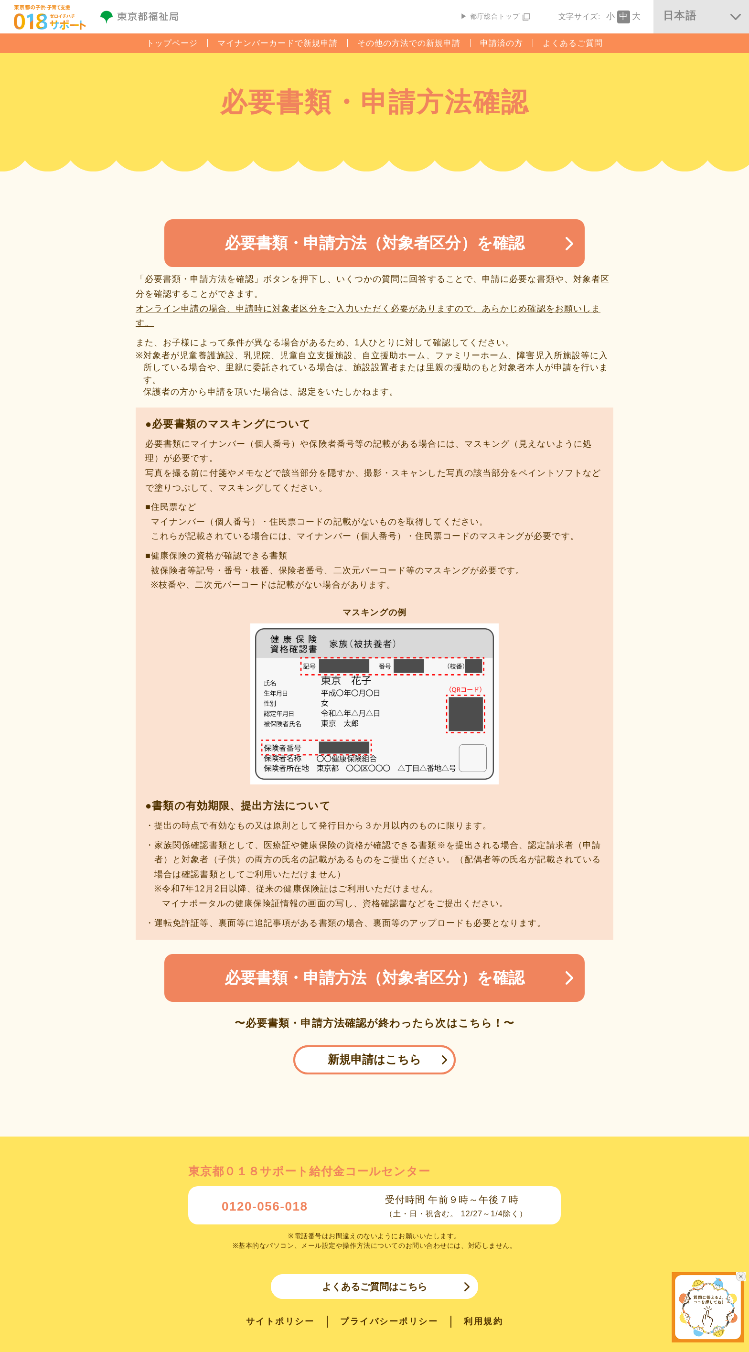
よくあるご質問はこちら (374, 1286)
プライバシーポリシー (389, 1321)
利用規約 (483, 1321)
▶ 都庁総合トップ (494, 16)
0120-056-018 (265, 1206)
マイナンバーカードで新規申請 (277, 43)
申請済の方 (501, 43)
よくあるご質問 (573, 43)
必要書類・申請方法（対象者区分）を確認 (374, 243)
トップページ (172, 43)
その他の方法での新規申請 (408, 43)
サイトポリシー (280, 1321)
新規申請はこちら (374, 1059)
